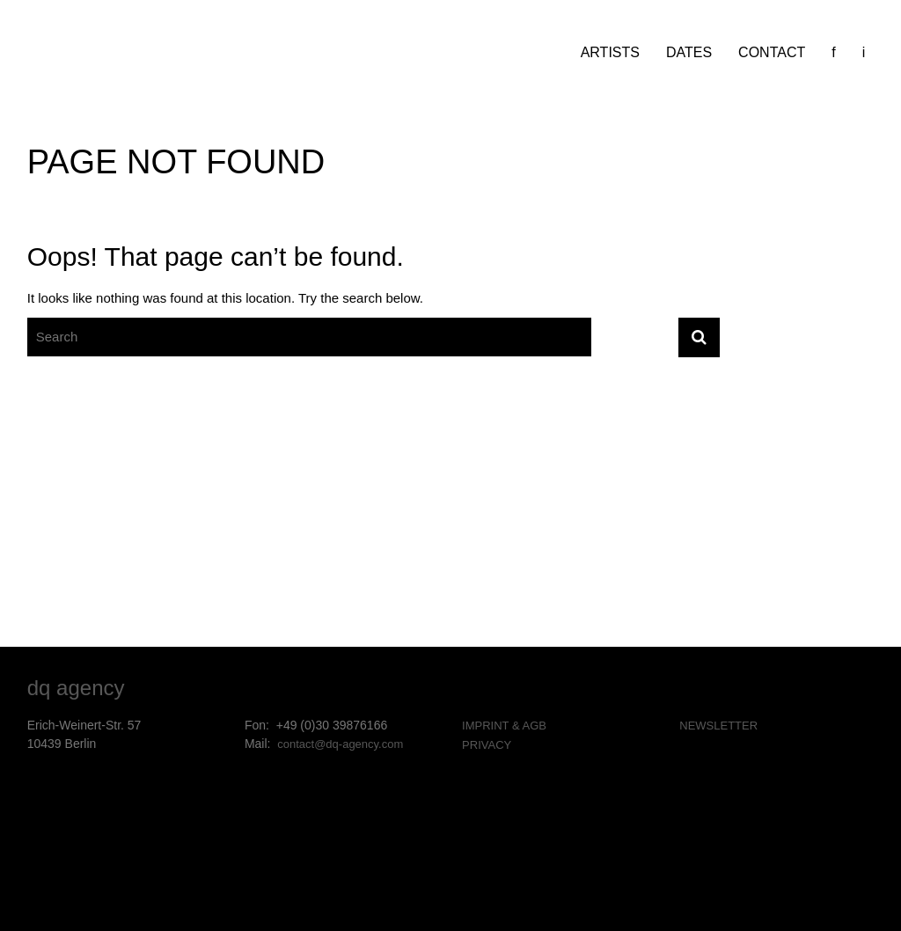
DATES (689, 52)
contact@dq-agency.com (340, 744)
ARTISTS (610, 52)
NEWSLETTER (718, 725)
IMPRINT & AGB (504, 725)
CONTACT (771, 52)
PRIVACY (486, 744)
